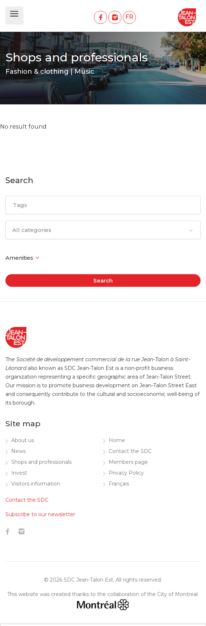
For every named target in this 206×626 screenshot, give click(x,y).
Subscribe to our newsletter (40, 514)
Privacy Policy (126, 473)
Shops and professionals (41, 462)
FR (129, 16)
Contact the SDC (130, 451)
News (18, 451)
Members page (128, 462)
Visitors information (35, 483)
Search (103, 280)
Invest (19, 473)
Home (117, 440)
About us (22, 440)
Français (119, 483)
